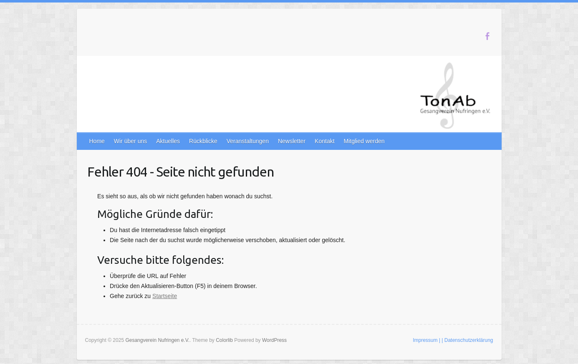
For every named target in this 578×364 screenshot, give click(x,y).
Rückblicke (203, 141)
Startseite (164, 296)
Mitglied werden (364, 141)
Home (97, 141)
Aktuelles (168, 141)
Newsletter (291, 141)
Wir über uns (130, 141)
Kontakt (324, 141)
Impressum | (426, 340)
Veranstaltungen (248, 141)
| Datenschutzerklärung (467, 340)
